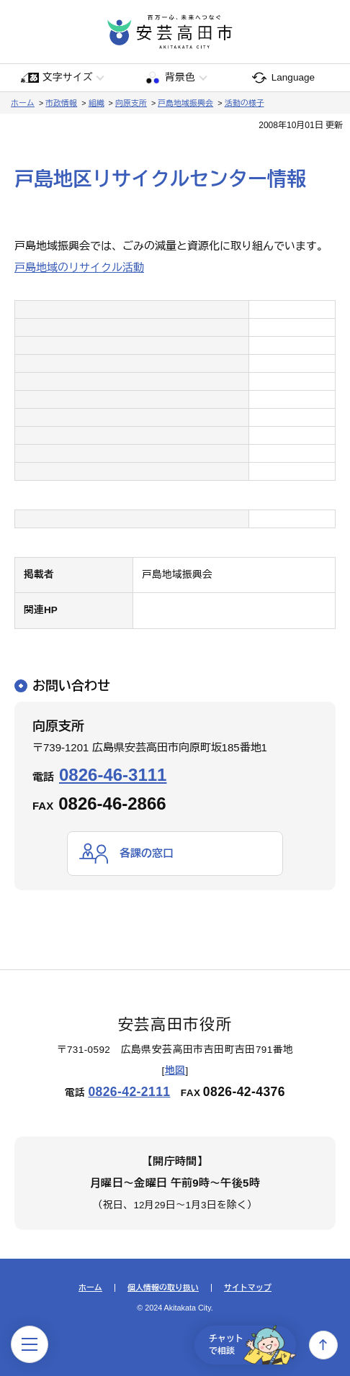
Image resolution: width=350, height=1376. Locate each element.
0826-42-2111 (129, 1092)
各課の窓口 (147, 853)
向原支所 (131, 103)
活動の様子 (244, 103)
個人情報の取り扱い (163, 1288)
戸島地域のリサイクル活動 (79, 267)
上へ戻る (323, 1345)
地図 (175, 1070)
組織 (96, 103)
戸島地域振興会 (185, 103)
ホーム (23, 103)
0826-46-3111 (112, 774)
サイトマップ (248, 1288)
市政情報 (61, 103)
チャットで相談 (252, 1345)
